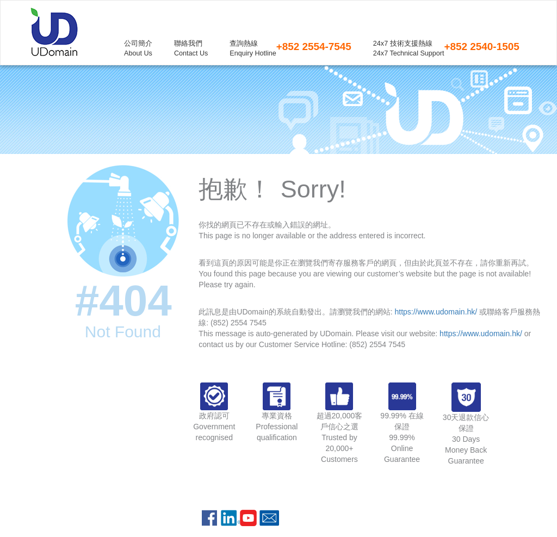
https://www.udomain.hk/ (435, 311)
